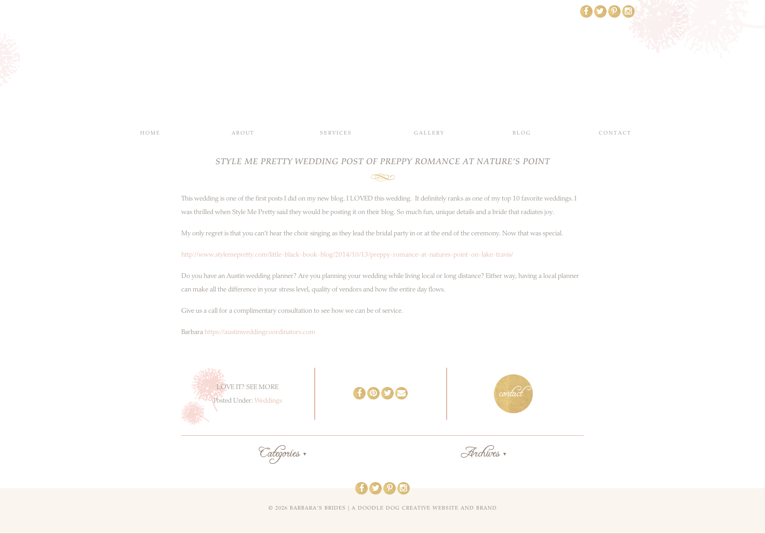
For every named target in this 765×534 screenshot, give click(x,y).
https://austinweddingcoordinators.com (260, 332)
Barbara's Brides (382, 62)
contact (510, 393)
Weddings (268, 400)
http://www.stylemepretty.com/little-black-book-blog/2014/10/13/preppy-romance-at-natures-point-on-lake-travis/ (347, 254)
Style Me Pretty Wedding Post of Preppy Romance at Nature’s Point (383, 161)
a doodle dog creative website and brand (424, 508)
